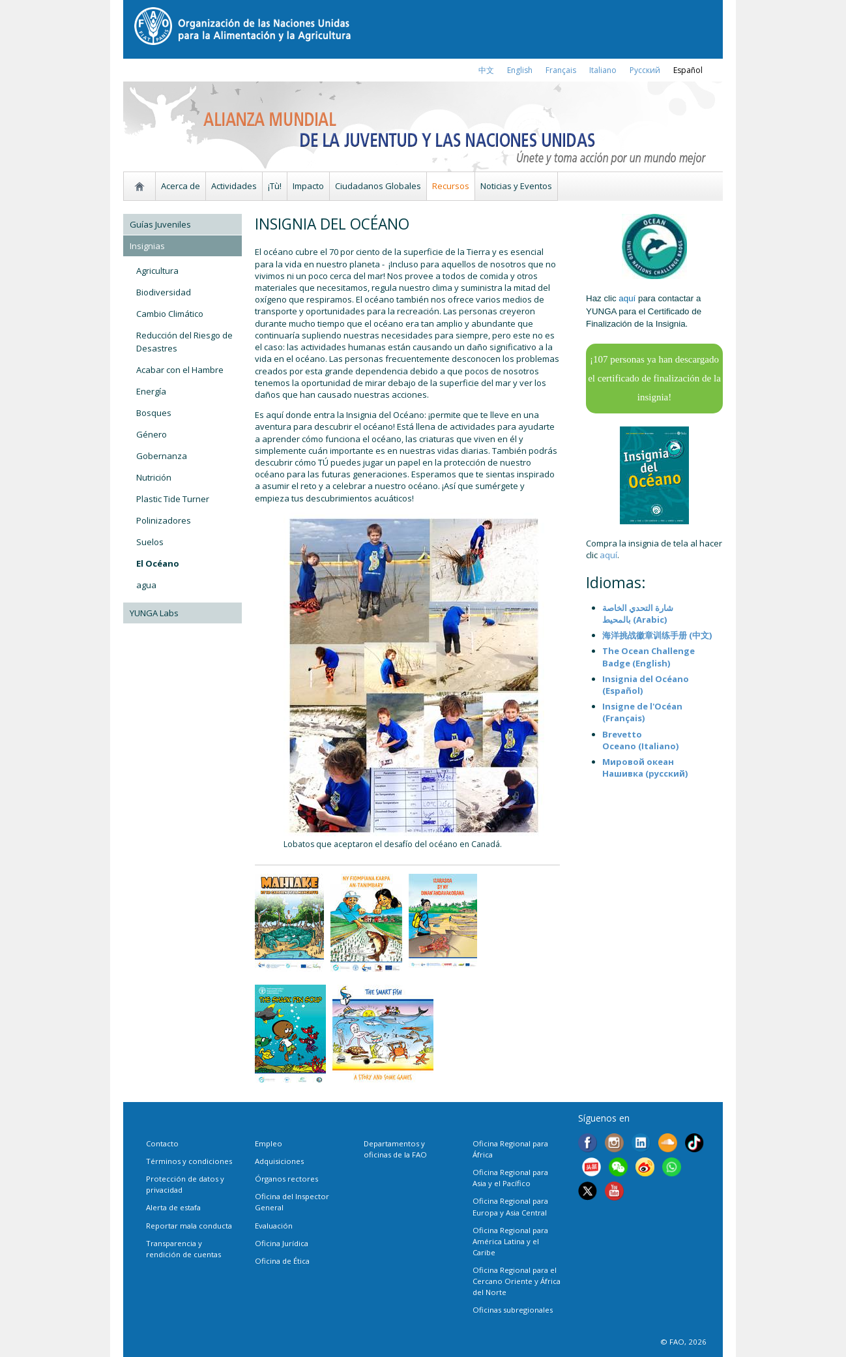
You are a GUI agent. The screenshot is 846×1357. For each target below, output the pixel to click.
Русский (645, 70)
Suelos (150, 542)
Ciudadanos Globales (378, 186)
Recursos (450, 186)
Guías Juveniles (160, 224)
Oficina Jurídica (281, 1243)
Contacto (162, 1143)
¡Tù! (275, 186)
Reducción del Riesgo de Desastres (184, 341)
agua (146, 585)
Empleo (268, 1143)
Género (151, 434)
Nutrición (153, 477)
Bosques (153, 413)
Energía (151, 391)
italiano (603, 70)
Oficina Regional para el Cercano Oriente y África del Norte (517, 1281)
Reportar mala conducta (189, 1225)
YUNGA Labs (154, 613)
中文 (486, 70)
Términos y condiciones (189, 1161)
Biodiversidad (163, 292)
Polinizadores (163, 520)
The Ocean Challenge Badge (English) (648, 656)
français (561, 70)
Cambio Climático (169, 314)
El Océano (157, 563)
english (519, 70)
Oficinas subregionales (513, 1310)
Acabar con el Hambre (180, 370)
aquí (608, 555)
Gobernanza (161, 456)
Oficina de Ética (282, 1261)
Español (688, 70)
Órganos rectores (286, 1179)
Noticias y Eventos (516, 186)
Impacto (308, 186)
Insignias (147, 246)
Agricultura (157, 270)
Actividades (234, 186)
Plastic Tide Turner (172, 499)
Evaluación (274, 1225)
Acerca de (180, 186)
